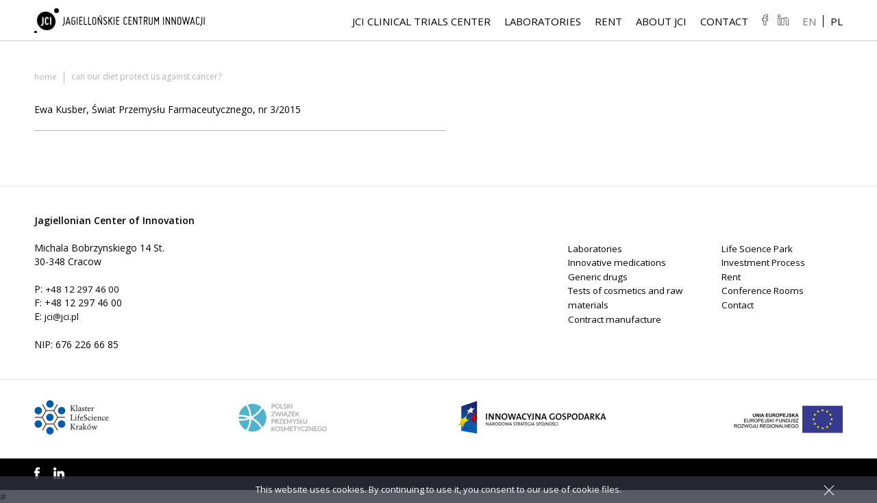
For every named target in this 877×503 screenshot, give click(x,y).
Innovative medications (619, 262)
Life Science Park (759, 248)
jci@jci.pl (63, 316)
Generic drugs (598, 275)
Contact (724, 22)
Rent (608, 22)
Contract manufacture (617, 316)
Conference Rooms (764, 289)
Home (45, 76)
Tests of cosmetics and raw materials (620, 296)
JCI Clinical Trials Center (421, 22)
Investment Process (765, 262)
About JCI (661, 22)
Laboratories (542, 22)
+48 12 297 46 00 (84, 288)
